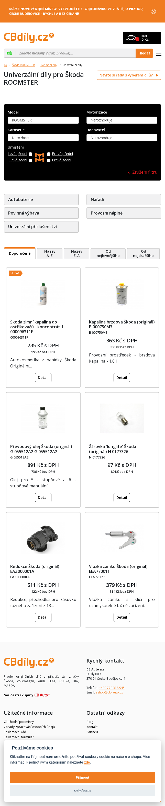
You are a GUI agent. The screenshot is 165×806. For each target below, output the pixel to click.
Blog (89, 722)
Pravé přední (62, 154)
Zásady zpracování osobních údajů (29, 727)
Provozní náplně (107, 213)
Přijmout (82, 777)
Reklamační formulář (19, 737)
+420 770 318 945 (112, 688)
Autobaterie (20, 199)
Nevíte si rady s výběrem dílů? (127, 75)
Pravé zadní (61, 160)
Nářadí (97, 199)
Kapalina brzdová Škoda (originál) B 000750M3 (122, 324)
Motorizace (96, 112)
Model (13, 112)
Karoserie (16, 130)
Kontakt (91, 727)
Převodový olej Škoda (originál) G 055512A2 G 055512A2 (41, 449)
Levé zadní (18, 160)
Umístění (16, 147)
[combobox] (43, 120)
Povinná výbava (23, 213)
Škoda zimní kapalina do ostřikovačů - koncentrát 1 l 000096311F (37, 326)
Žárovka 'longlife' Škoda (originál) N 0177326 (112, 449)
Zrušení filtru (144, 172)
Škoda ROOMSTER (23, 65)
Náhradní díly (48, 65)
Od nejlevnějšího (108, 253)
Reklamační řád (15, 732)
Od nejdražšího (143, 253)
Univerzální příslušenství (32, 226)
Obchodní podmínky (19, 722)
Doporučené (19, 253)
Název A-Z (49, 253)
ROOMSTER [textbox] (22, 120)
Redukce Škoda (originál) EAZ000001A (34, 569)
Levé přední (17, 154)
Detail (43, 377)
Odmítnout (82, 791)
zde (87, 762)
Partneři (92, 732)
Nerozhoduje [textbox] (101, 120)
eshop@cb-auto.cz (109, 692)
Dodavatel (95, 130)
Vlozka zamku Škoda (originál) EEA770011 (118, 569)
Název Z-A (76, 253)
